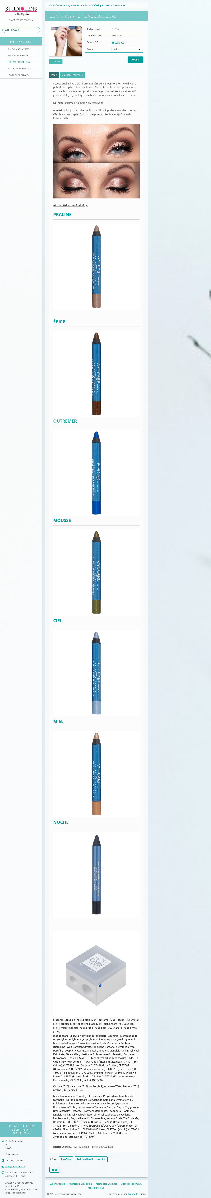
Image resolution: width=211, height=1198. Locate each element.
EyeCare (66, 1159)
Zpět (54, 1169)
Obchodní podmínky (131, 1183)
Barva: (90, 49)
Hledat (37, 30)
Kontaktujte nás (96, 1187)
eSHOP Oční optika (18, 48)
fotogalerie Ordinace (106, 1183)
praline (116, 49)
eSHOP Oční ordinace (19, 55)
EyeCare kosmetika (19, 61)
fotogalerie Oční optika (80, 1183)
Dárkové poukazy (19, 75)
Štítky (53, 1159)
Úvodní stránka (57, 5)
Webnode (133, 1193)
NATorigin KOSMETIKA (18, 68)
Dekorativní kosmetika (91, 1159)
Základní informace (72, 74)
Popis (54, 74)
